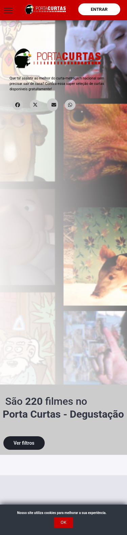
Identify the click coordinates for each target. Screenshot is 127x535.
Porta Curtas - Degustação (63, 414)
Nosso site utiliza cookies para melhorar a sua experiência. (63, 513)
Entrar (99, 9)
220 (34, 401)
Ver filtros (24, 443)
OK (63, 522)
